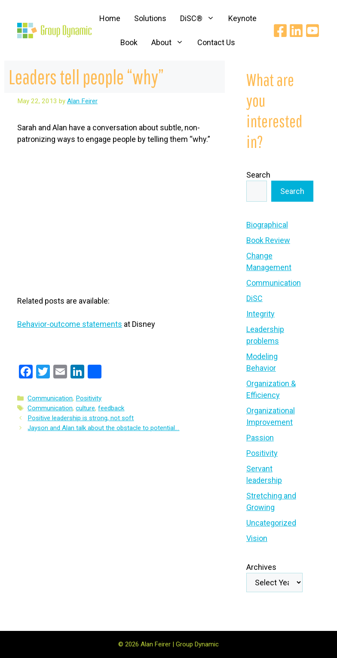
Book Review (268, 240)
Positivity (88, 398)
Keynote (242, 18)
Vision (256, 538)
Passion (260, 437)
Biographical (267, 224)
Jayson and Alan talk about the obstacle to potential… (103, 428)
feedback (111, 408)
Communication (50, 398)
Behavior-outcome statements (69, 324)
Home (109, 18)
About (170, 43)
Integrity (260, 313)
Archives (261, 567)
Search (258, 174)
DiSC (254, 298)
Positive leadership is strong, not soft (81, 418)
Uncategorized (271, 522)
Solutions (150, 18)
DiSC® (200, 18)
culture (85, 408)
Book (129, 42)
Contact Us (216, 42)
